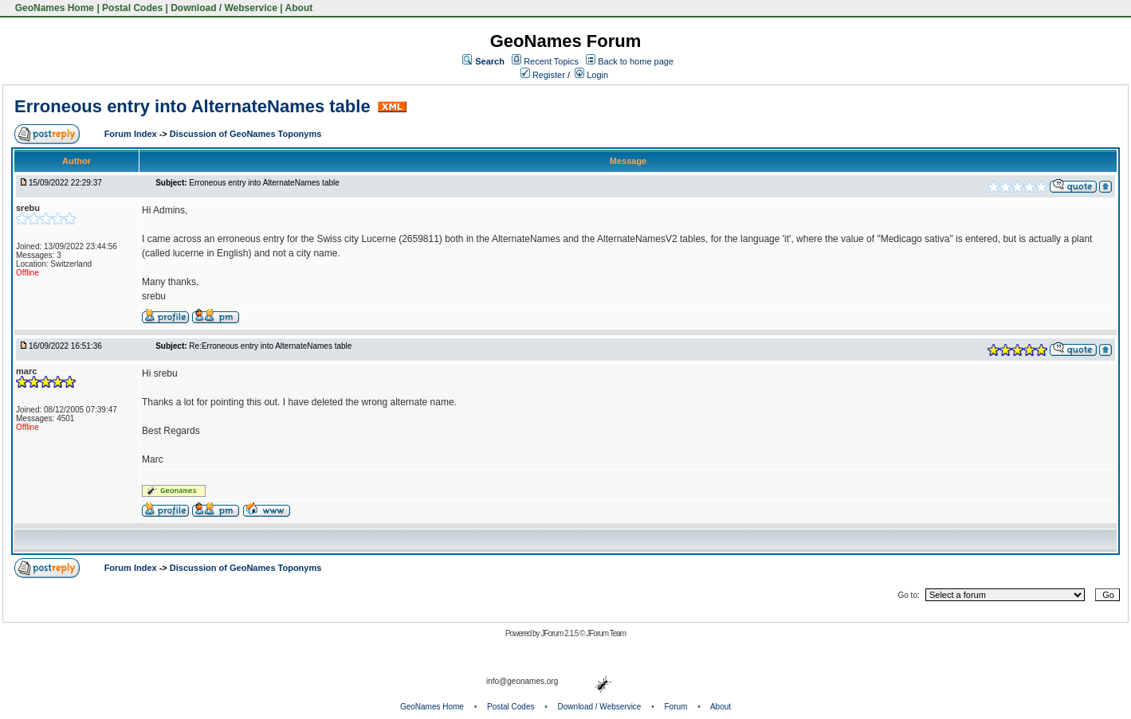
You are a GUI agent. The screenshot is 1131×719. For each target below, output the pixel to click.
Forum (676, 706)
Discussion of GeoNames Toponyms (246, 134)
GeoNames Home (53, 8)
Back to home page (635, 61)
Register (542, 75)
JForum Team (606, 633)
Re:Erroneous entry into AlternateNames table (270, 346)
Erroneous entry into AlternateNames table (192, 106)
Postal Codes (132, 8)
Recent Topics (551, 61)
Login (591, 75)
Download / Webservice (224, 8)
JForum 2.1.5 (559, 633)
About (299, 8)
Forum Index (131, 134)
